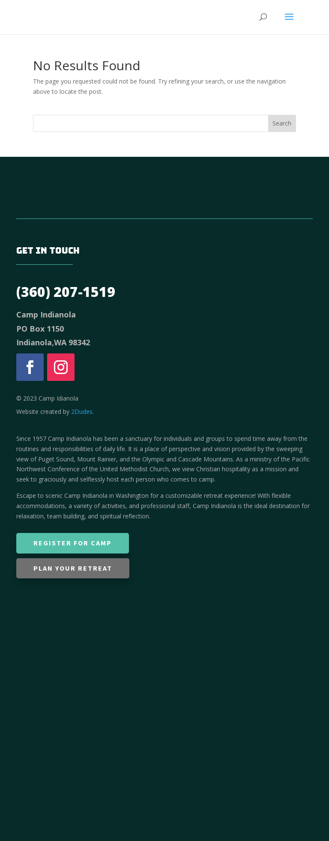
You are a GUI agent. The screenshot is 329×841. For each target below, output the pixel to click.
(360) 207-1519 (65, 291)
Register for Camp (72, 543)
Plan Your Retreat (72, 568)
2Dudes (82, 411)
